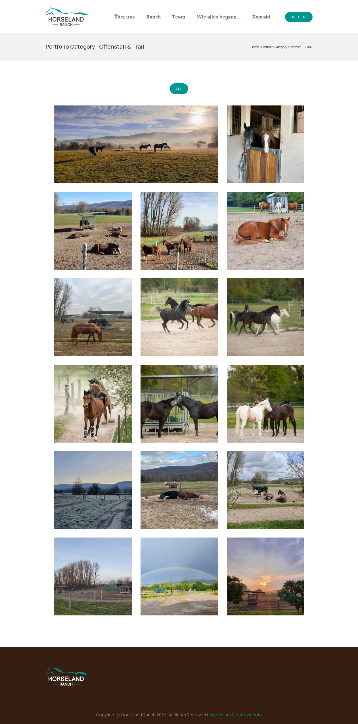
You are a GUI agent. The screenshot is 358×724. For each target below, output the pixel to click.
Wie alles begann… (219, 17)
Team (178, 17)
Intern (298, 17)
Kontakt (261, 17)
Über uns (124, 17)
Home (255, 47)
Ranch (153, 17)
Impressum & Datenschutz (235, 715)
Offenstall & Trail (301, 47)
